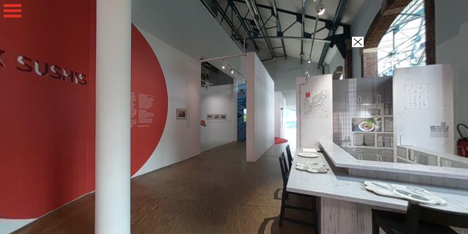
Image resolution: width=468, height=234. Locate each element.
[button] (358, 42)
